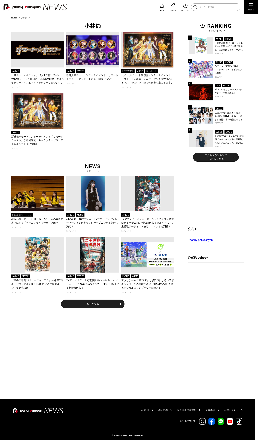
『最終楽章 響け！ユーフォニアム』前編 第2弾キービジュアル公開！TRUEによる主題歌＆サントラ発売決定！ (37, 284)
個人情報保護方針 (186, 410)
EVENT (80, 71)
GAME (135, 276)
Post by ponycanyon (200, 240)
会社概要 (163, 410)
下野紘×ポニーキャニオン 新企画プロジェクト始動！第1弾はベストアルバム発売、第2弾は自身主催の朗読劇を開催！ (229, 140)
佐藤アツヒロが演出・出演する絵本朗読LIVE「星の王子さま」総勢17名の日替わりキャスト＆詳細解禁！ (228, 116)
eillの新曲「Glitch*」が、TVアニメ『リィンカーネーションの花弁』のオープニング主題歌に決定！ (92, 223)
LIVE (218, 85)
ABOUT (145, 410)
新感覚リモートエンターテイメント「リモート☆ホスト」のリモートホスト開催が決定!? (92, 77)
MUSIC (140, 71)
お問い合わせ (231, 410)
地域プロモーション (21, 215)
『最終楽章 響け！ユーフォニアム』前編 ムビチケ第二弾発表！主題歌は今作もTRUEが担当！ (229, 47)
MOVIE (25, 276)
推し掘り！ (151, 71)
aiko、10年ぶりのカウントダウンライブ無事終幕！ (228, 91)
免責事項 (210, 410)
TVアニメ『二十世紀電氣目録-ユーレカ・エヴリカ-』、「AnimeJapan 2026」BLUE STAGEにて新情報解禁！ (92, 284)
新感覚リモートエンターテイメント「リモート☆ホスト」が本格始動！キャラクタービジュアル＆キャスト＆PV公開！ (37, 140)
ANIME (15, 71)
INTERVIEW (127, 71)
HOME (14, 17)
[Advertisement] (214, 194)
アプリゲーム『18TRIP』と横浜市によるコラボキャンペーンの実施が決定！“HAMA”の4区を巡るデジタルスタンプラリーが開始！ (147, 284)
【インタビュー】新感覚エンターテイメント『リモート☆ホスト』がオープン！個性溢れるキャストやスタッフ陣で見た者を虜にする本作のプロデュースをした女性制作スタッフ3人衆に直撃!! (147, 79)
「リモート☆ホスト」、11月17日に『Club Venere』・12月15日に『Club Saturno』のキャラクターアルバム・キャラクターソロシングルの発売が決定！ (37, 79)
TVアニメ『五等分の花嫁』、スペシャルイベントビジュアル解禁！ (229, 69)
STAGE (219, 109)
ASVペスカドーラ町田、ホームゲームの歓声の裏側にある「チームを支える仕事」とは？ (37, 221)
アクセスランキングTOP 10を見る (216, 157)
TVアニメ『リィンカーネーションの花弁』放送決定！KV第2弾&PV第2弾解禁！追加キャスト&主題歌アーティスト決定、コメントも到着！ (147, 223)
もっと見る (93, 303)
